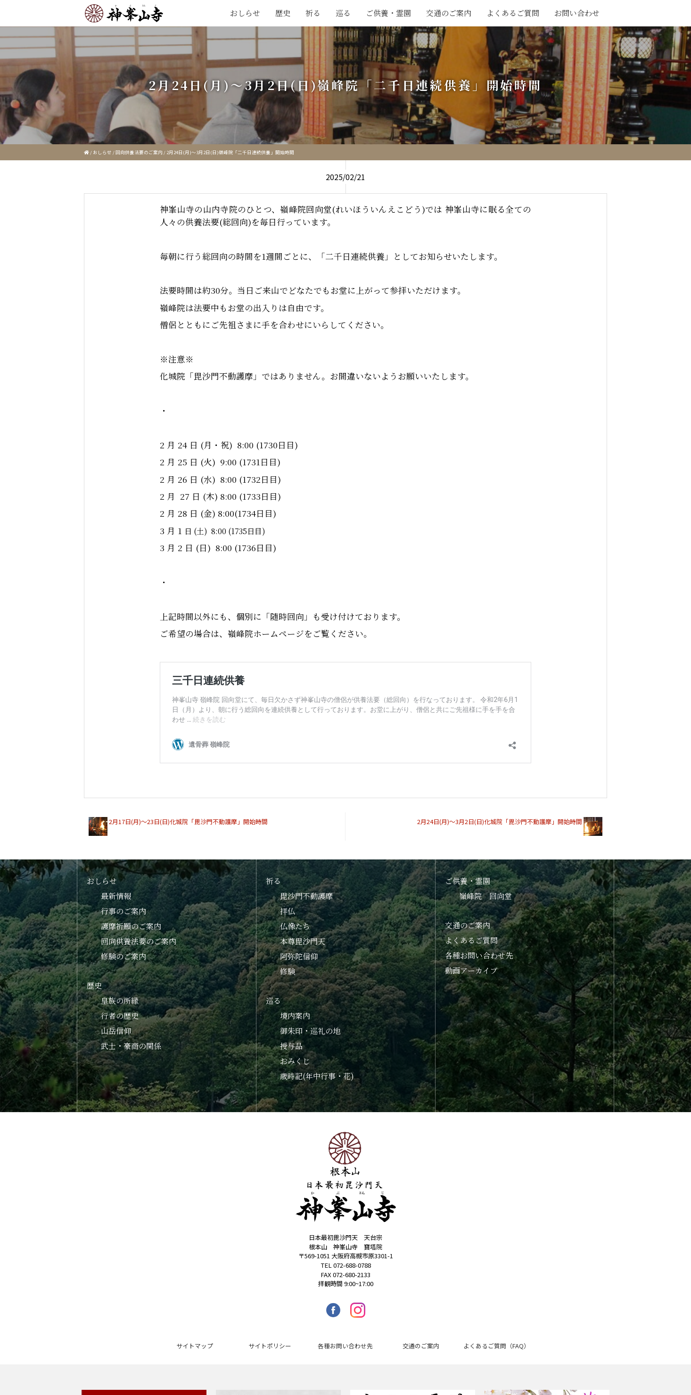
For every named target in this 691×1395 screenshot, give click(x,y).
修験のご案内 (123, 949)
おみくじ (295, 1053)
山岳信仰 (116, 1023)
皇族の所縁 (120, 993)
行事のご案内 (123, 904)
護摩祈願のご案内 (131, 919)
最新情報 (116, 888)
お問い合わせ (577, 13)
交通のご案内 (448, 13)
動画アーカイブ (471, 963)
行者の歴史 (120, 1008)
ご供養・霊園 (388, 13)
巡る (343, 13)
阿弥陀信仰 (299, 949)
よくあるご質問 (512, 13)
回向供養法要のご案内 (139, 152)
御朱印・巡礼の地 (310, 1023)
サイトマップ (194, 1338)
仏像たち (295, 919)
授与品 (291, 1038)
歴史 (282, 13)
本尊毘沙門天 (302, 934)
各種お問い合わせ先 (479, 948)
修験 (287, 964)
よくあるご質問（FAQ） (496, 1338)
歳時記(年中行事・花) (317, 1069)
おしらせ (245, 13)
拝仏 (287, 904)
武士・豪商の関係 (131, 1038)
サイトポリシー (269, 1338)
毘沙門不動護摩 (306, 888)
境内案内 (295, 1008)
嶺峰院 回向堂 (485, 888)
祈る (313, 13)
